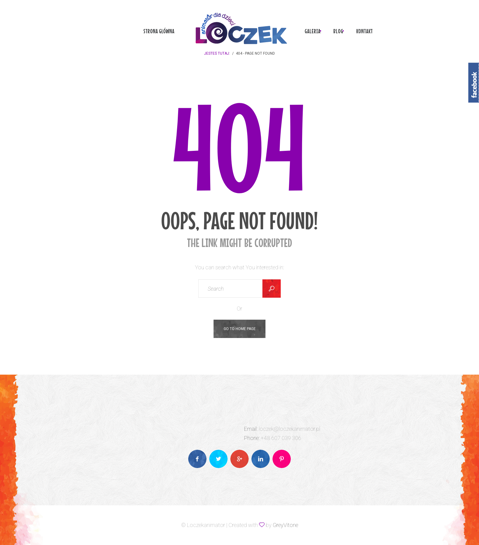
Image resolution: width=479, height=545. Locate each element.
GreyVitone (285, 525)
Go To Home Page (240, 329)
